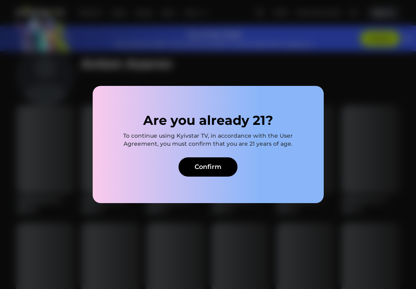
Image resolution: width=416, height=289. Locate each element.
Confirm (208, 167)
